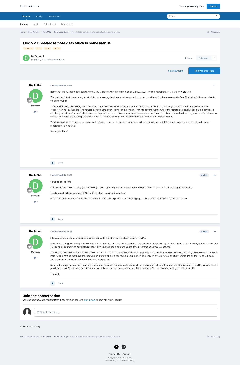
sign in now (89, 300)
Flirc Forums (29, 6)
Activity (39, 16)
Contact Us (114, 354)
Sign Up (213, 6)
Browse (26, 17)
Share (188, 58)
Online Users (49, 24)
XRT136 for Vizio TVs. (180, 91)
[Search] (182, 16)
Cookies (127, 354)
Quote (60, 162)
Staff (36, 24)
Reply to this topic (204, 70)
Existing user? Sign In (191, 6)
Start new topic (175, 70)
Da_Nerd (39, 56)
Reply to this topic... (48, 312)
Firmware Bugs (56, 59)
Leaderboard (67, 24)
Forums (24, 24)
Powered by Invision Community (120, 360)
